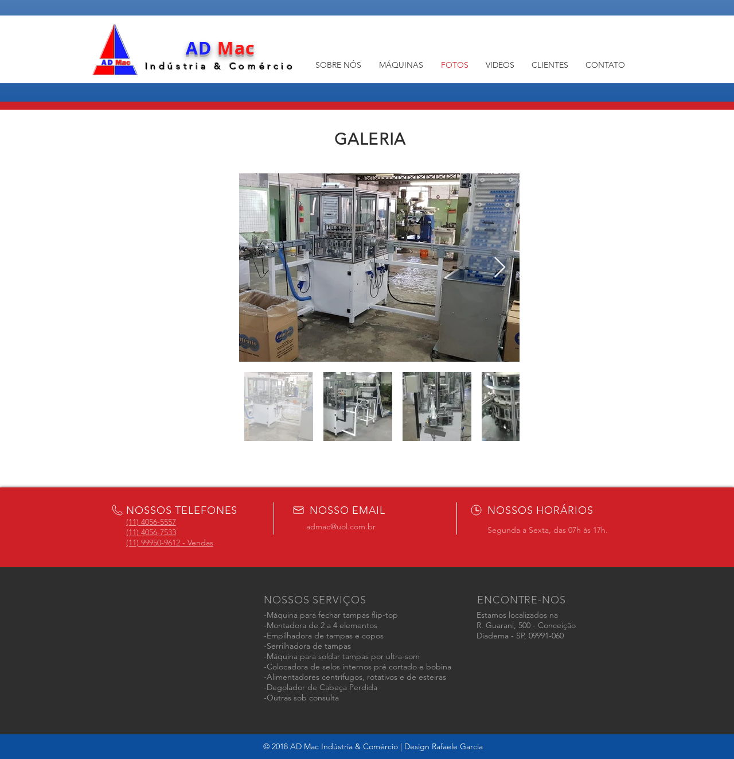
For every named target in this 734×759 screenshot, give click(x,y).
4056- (150, 532)
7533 (168, 532)
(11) (133, 532)
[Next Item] (499, 268)
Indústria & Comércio (220, 66)
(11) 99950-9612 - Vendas (169, 542)
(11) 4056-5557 (151, 522)
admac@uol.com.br (341, 526)
